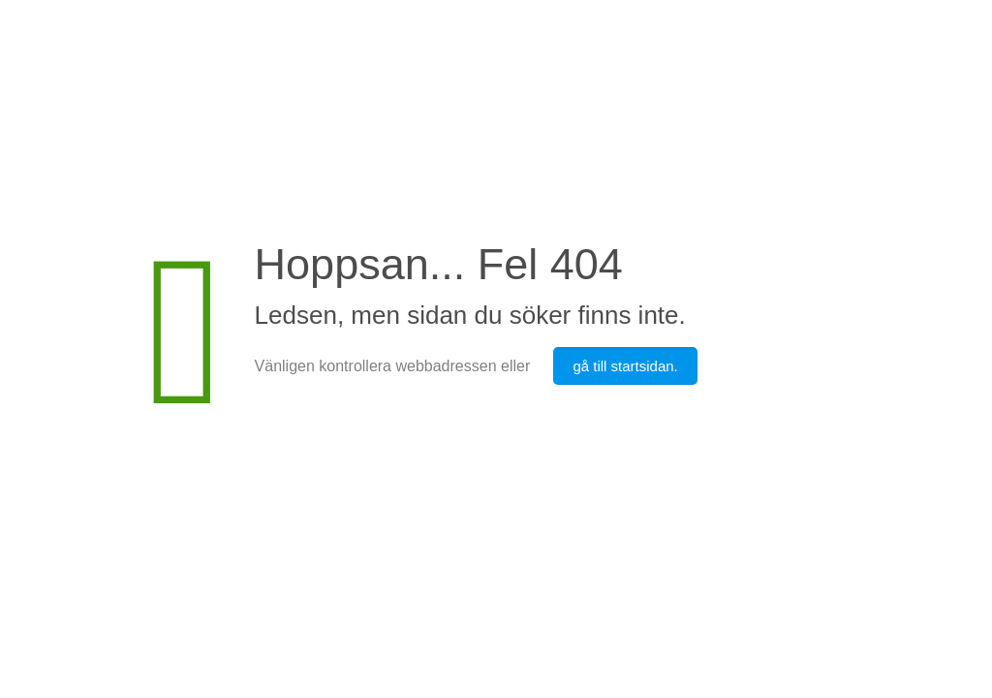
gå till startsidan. (625, 366)
